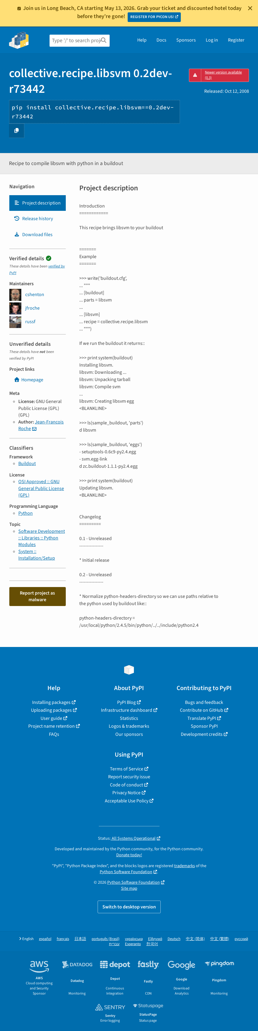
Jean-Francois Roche (41, 425)
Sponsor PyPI (204, 726)
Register (236, 40)
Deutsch (174, 939)
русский (241, 939)
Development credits (202, 734)
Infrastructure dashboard (126, 710)
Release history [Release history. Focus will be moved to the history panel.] (33, 218)
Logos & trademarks (129, 726)
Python (25, 513)
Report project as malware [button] (37, 596)
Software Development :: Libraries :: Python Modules (41, 538)
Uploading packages (51, 710)
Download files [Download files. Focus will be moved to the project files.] (33, 234)
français (63, 939)
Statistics (129, 718)
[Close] (250, 8)
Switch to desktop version (129, 907)
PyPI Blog (126, 702)
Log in (212, 40)
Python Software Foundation (126, 872)
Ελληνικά (155, 939)
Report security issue (129, 776)
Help (142, 40)
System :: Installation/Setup (36, 554)
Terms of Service (126, 769)
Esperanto (133, 944)
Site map (129, 888)
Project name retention (51, 726)
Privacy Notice (126, 792)
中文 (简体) (195, 939)
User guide (51, 718)
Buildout (27, 463)
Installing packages (51, 702)
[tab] (37, 203)
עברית (114, 944)
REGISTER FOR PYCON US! (152, 17)
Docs (161, 40)
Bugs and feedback (204, 702)
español (45, 939)
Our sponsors (129, 734)
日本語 (80, 939)
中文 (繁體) (219, 939)
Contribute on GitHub (201, 710)
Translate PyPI (201, 718)
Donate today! (129, 855)
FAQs (54, 734)
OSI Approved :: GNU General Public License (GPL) (41, 488)
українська (134, 939)
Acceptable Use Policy (126, 801)
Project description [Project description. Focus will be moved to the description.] (37, 203)
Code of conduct (126, 785)
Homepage (28, 379)
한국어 (152, 944)
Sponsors (186, 40)
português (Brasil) (106, 939)
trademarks (184, 866)
